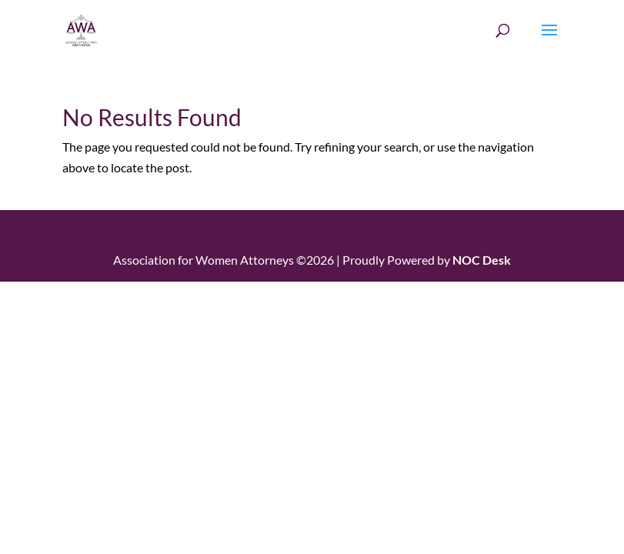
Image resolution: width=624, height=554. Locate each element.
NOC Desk (481, 259)
